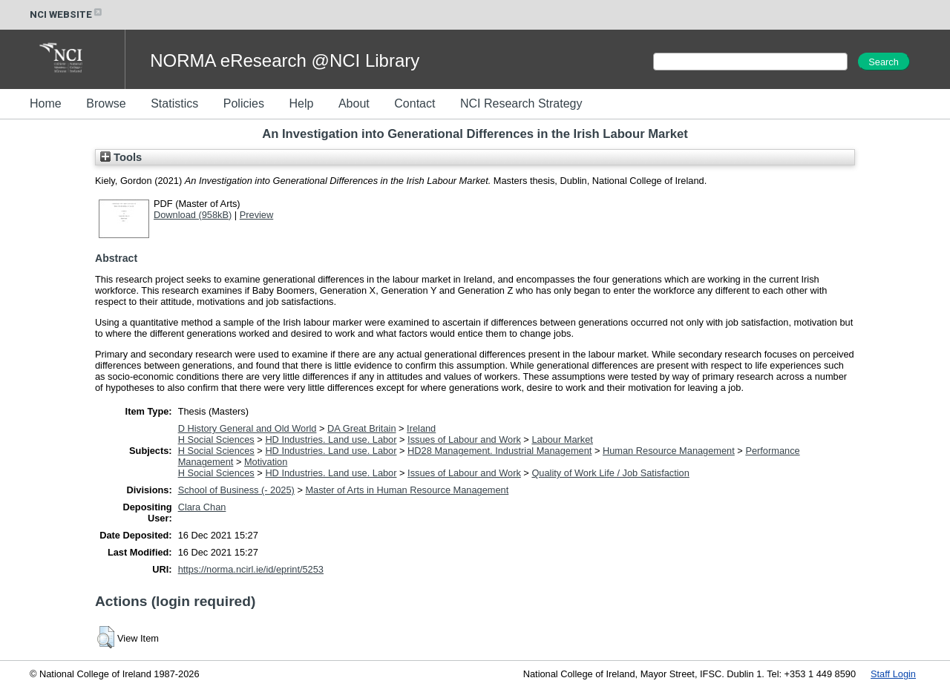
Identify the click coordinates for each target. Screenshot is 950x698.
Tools (121, 157)
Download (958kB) (193, 214)
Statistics (174, 103)
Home (46, 103)
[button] (105, 637)
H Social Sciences (216, 439)
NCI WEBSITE (67, 14)
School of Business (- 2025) (236, 489)
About (354, 103)
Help (301, 103)
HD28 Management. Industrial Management (499, 450)
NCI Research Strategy (521, 103)
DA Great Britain (361, 428)
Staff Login (893, 673)
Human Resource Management (669, 450)
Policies (243, 103)
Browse (105, 103)
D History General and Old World (247, 428)
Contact (414, 103)
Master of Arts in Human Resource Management (406, 489)
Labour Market (562, 439)
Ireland (421, 428)
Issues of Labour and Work (464, 439)
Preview (257, 214)
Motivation (265, 461)
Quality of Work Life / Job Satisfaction (610, 472)
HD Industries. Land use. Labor (330, 439)
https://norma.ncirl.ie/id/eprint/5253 (251, 569)
